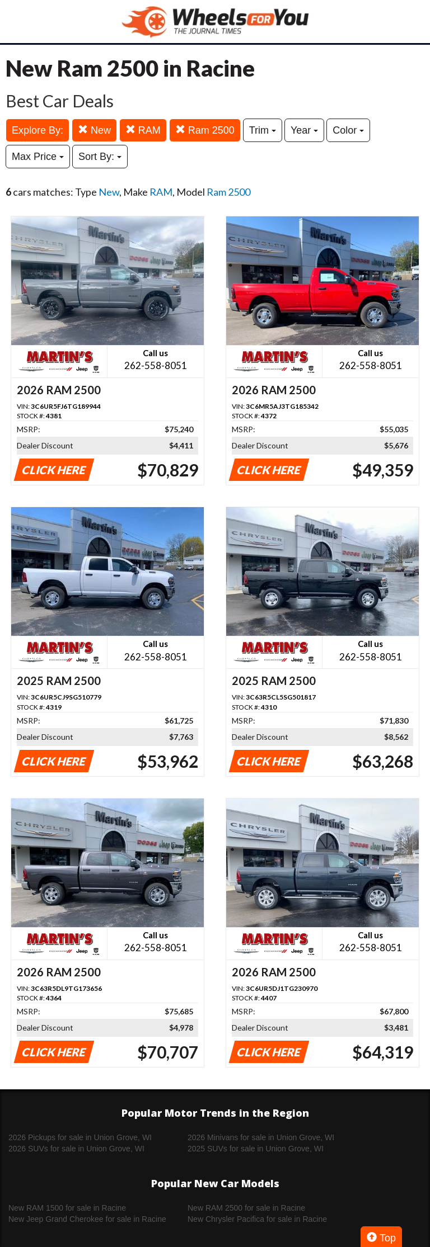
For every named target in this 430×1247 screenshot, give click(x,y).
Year (304, 130)
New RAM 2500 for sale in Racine (246, 1207)
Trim (262, 130)
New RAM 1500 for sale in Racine (67, 1207)
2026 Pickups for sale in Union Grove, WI (80, 1137)
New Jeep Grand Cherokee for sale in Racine (87, 1219)
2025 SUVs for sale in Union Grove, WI (256, 1148)
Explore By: (37, 130)
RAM (143, 130)
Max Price (38, 156)
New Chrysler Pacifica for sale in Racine (257, 1219)
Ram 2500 (205, 130)
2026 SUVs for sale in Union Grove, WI (76, 1148)
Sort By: (99, 156)
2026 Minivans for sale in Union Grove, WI (261, 1137)
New (94, 130)
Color (348, 130)
